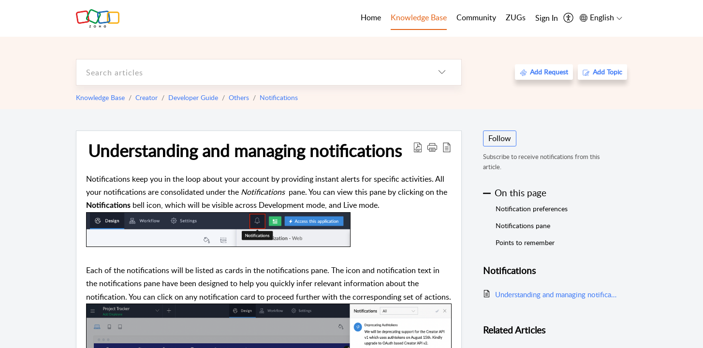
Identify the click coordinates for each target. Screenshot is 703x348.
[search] (249, 72)
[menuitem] (546, 18)
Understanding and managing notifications (245, 150)
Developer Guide (193, 97)
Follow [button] (499, 138)
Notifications (279, 97)
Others (239, 97)
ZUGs (516, 17)
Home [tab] (371, 17)
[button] (432, 147)
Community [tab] (476, 17)
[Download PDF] (418, 147)
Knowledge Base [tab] (419, 17)
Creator (146, 97)
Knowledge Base (100, 97)
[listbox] (442, 72)
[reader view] (447, 147)
